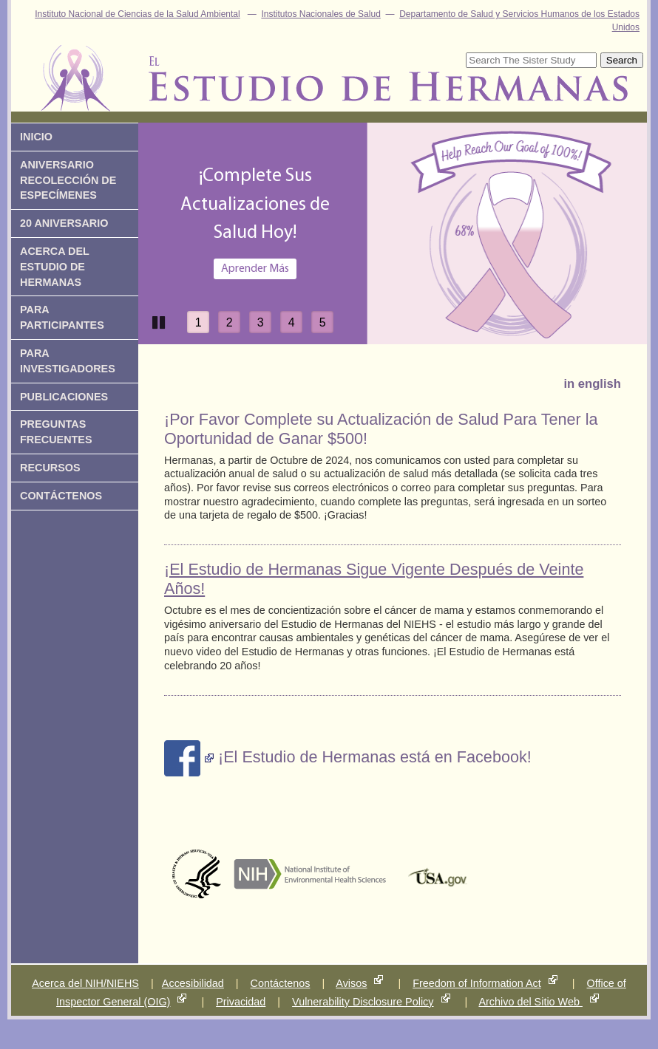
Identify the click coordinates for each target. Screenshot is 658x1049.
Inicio (36, 137)
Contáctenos (281, 983)
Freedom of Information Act (477, 983)
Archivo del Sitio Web (530, 1002)
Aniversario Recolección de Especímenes (68, 180)
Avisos (351, 983)
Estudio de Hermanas (275, 69)
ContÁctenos (61, 496)
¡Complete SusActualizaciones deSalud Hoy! (255, 204)
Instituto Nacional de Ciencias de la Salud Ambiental (137, 14)
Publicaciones (64, 397)
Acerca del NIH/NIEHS (85, 983)
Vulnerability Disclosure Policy (362, 1002)
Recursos (50, 468)
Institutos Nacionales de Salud (320, 14)
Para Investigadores (67, 361)
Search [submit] (621, 60)
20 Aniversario (64, 223)
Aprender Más (255, 269)
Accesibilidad (193, 983)
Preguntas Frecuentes (56, 431)
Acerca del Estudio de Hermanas (54, 266)
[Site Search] (531, 60)
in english (592, 384)
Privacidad (240, 1002)
